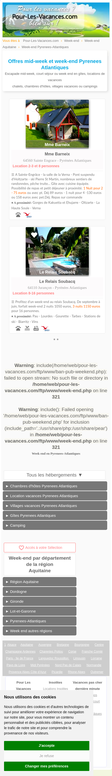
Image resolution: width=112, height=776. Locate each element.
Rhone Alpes (76, 672)
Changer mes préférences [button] (46, 766)
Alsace (11, 645)
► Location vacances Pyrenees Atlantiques (41, 496)
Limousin (79, 658)
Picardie (57, 672)
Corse (72, 651)
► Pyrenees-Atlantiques (25, 621)
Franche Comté (92, 651)
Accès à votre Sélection (40, 548)
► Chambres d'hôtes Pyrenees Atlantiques (41, 486)
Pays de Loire (16, 665)
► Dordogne (16, 591)
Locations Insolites (55, 689)
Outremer (97, 672)
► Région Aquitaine (22, 582)
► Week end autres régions (28, 631)
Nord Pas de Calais (68, 665)
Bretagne (63, 645)
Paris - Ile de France (19, 658)
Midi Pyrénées (40, 665)
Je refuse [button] (46, 756)
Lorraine (96, 658)
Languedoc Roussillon (54, 658)
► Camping (15, 525)
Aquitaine (26, 645)
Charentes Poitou (51, 651)
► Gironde (14, 601)
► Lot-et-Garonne (20, 611)
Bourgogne (81, 645)
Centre (99, 645)
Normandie (94, 665)
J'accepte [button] (46, 746)
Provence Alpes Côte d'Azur (27, 672)
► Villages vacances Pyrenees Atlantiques (41, 505)
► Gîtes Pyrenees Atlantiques (30, 515)
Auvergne (44, 645)
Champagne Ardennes (20, 651)
